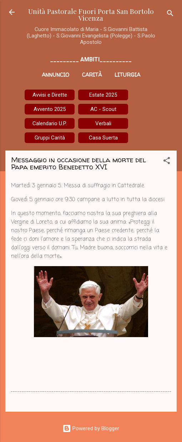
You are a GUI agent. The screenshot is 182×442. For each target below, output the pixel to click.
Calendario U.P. (49, 123)
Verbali (103, 123)
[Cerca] (170, 14)
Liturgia (127, 74)
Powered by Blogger (90, 428)
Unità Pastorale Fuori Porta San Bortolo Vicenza (91, 14)
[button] (166, 161)
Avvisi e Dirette (49, 95)
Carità (92, 74)
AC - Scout (103, 109)
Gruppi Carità (50, 137)
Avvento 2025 (50, 109)
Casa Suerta (103, 137)
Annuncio (55, 74)
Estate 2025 (103, 95)
